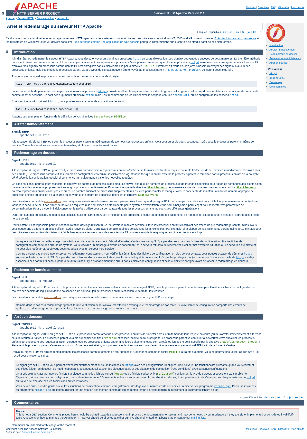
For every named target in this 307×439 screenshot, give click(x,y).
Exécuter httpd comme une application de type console (106, 41)
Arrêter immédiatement (282, 49)
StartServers (157, 187)
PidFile (148, 66)
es (237, 32)
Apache (10, 18)
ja (248, 32)
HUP (185, 69)
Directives (263, 7)
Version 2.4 (63, 18)
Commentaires (277, 86)
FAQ (273, 7)
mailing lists (198, 417)
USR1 (177, 69)
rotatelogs (222, 386)
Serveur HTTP (25, 18)
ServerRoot (102, 116)
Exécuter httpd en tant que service (235, 38)
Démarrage (275, 82)
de (224, 32)
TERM (169, 69)
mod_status (52, 201)
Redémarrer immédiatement (285, 58)
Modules (251, 7)
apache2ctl (277, 78)
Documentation (45, 18)
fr (243, 32)
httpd (273, 73)
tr (260, 32)
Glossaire (283, 7)
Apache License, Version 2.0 (38, 432)
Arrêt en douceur (278, 62)
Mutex (119, 373)
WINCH (196, 69)
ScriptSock (165, 373)
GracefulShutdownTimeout (239, 341)
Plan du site (297, 7)
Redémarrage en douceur (283, 53)
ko (255, 32)
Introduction (276, 45)
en (231, 32)
